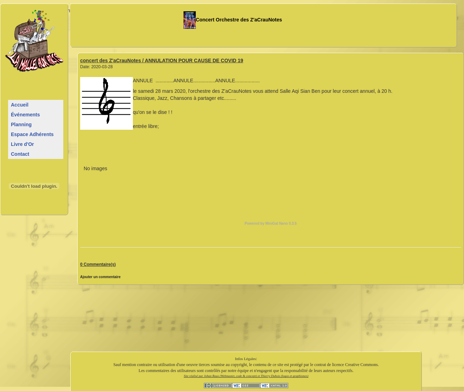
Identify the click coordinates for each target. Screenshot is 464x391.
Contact (20, 154)
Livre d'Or (22, 144)
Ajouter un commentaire (100, 277)
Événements (25, 114)
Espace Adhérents (32, 134)
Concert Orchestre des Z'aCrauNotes (232, 20)
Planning (21, 124)
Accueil (19, 105)
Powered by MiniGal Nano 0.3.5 (271, 223)
